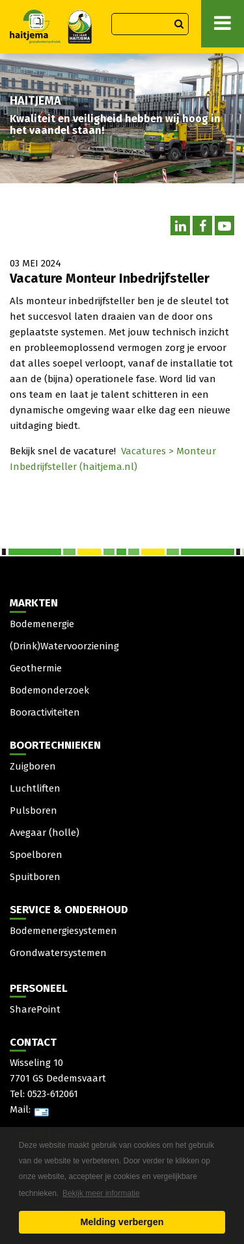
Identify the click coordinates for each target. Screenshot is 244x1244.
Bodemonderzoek (49, 690)
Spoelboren (36, 855)
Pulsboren (33, 810)
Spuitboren (35, 877)
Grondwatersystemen (58, 953)
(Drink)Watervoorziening (64, 646)
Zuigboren (33, 766)
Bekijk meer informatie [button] (101, 1193)
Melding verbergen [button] (122, 1222)
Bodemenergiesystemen (63, 931)
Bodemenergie (42, 624)
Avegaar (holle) (44, 832)
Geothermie (36, 668)
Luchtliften (35, 788)
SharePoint (35, 1009)
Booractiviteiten (45, 712)
